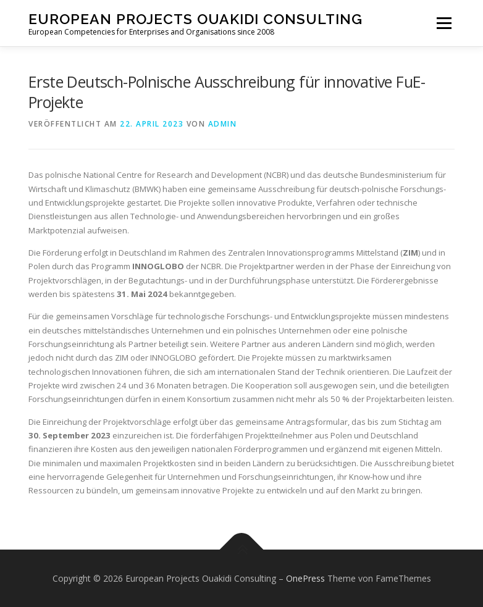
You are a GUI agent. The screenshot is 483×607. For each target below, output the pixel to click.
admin (222, 124)
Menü (444, 22)
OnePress (305, 578)
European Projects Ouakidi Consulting (195, 18)
